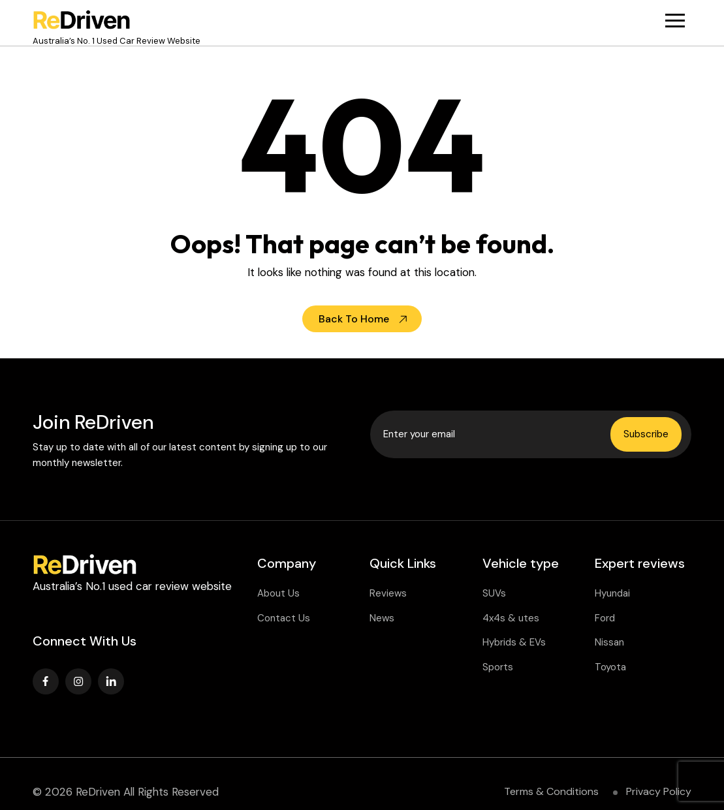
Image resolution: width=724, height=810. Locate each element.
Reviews (388, 593)
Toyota (610, 667)
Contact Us (283, 618)
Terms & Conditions (551, 791)
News (382, 618)
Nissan (609, 642)
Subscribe (646, 434)
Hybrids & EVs (514, 642)
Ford (605, 618)
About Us (278, 593)
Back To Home (354, 319)
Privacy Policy (658, 791)
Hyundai (612, 593)
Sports (497, 667)
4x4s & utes (510, 618)
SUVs (494, 593)
